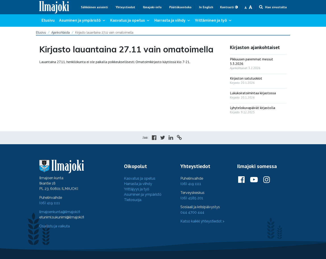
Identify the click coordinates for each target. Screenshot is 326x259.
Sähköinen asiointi (94, 7)
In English (206, 7)
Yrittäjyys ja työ (136, 189)
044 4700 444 (192, 212)
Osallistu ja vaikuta (54, 226)
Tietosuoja (132, 200)
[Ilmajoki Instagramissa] (266, 180)
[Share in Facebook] (154, 138)
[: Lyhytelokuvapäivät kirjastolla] (258, 109)
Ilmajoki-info (152, 7)
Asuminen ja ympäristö (82, 20)
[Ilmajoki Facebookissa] (241, 180)
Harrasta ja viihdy (172, 20)
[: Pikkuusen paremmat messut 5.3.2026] (258, 62)
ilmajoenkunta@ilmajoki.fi (59, 212)
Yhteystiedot (125, 7)
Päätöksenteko (180, 7)
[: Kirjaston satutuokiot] (258, 79)
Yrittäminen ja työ (213, 20)
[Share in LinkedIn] (171, 138)
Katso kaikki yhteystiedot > (202, 221)
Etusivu (48, 20)
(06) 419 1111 (49, 203)
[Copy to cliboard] (179, 138)
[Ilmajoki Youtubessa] (254, 180)
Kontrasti (227, 7)
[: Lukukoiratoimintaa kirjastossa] (258, 94)
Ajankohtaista (60, 32)
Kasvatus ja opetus (130, 20)
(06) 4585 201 (191, 198)
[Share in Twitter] (162, 138)
